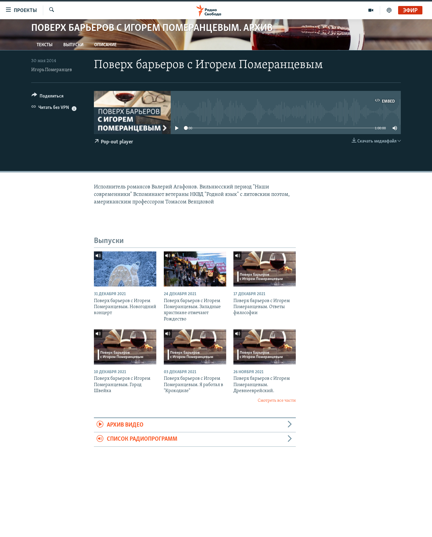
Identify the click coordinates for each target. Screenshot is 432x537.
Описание (105, 45)
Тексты (44, 45)
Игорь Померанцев (51, 70)
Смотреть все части (277, 400)
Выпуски (73, 45)
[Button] (48, 97)
